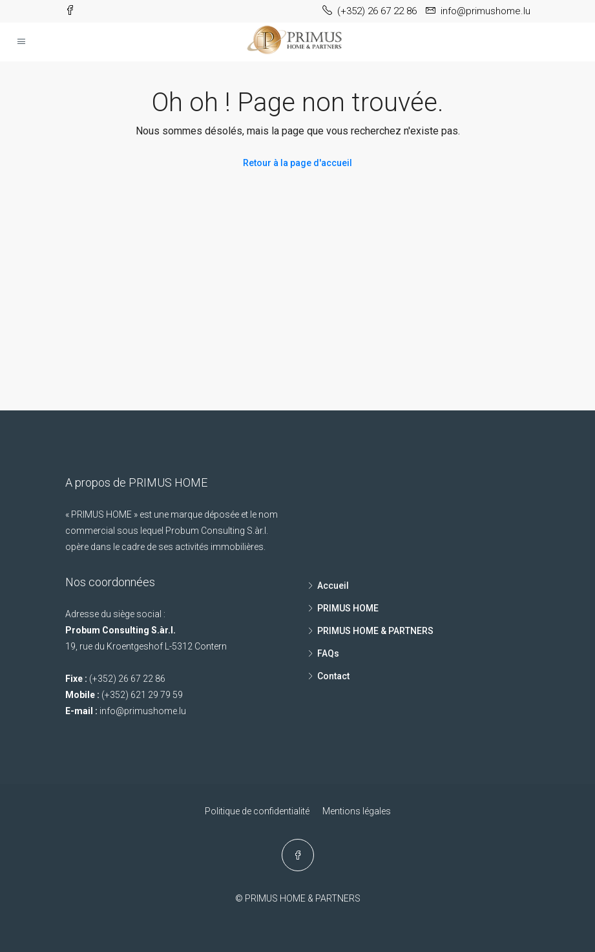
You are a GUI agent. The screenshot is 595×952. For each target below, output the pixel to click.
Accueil (333, 585)
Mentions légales (356, 811)
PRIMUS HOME (348, 608)
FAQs (328, 653)
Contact (333, 676)
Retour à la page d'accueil (297, 163)
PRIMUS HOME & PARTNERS (375, 631)
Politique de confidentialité (257, 811)
